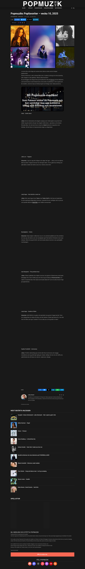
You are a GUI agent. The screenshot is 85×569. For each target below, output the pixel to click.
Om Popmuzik (58, 8)
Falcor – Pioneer (22, 431)
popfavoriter (14, 16)
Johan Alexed (31, 394)
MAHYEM (34, 202)
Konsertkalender (48, 8)
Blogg (23, 8)
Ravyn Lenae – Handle (24, 479)
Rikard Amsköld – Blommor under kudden (29, 463)
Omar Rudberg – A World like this (26, 439)
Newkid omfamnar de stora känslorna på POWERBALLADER (33, 455)
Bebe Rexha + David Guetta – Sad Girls (28, 487)
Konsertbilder (38, 8)
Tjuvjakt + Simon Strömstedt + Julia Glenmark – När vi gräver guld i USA (37, 415)
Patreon (52, 79)
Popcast (30, 8)
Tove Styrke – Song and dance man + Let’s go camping (32, 471)
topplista (20, 16)
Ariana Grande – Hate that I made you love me (30, 447)
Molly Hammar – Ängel (24, 423)
